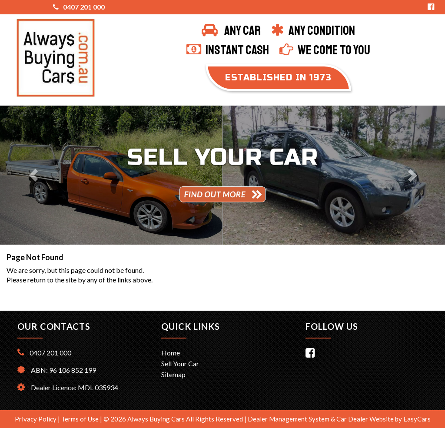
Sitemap (173, 374)
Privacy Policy (36, 419)
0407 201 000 (79, 7)
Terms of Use (80, 419)
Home (170, 352)
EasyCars (417, 419)
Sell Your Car (180, 363)
